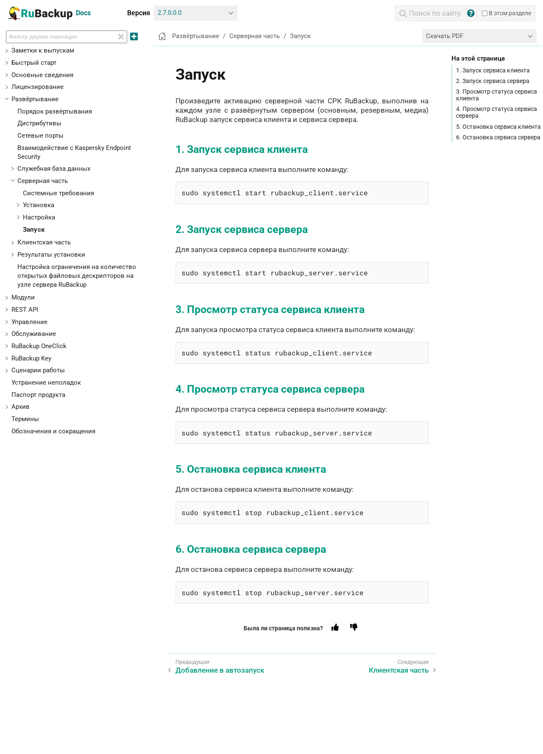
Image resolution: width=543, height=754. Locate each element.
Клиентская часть (44, 242)
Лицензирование (37, 87)
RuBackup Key (31, 358)
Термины (25, 419)
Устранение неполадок (46, 382)
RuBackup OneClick (39, 346)
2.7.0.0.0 (169, 13)
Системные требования (58, 193)
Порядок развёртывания (54, 111)
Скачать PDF (444, 36)
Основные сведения (42, 75)
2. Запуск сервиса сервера (492, 81)
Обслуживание (33, 334)
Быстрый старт (33, 63)
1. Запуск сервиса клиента (493, 70)
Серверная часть (42, 181)
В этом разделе (506, 13)
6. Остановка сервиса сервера (498, 137)
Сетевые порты (40, 135)
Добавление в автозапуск (219, 670)
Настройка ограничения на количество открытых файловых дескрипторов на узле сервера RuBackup (76, 275)
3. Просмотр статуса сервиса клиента (496, 95)
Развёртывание (34, 99)
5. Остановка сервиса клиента (498, 126)
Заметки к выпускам (42, 50)
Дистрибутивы (39, 123)
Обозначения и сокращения (53, 431)
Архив (20, 406)
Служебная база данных (53, 168)
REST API (24, 309)
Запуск (34, 229)
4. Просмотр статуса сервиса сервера (496, 112)
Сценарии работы (38, 370)
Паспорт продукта (38, 395)
